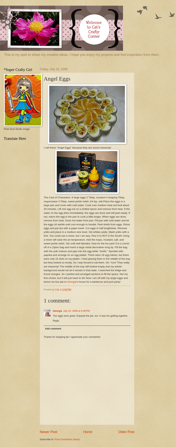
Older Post (126, 432)
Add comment (53, 328)
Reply (56, 320)
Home (87, 432)
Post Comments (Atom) (67, 439)
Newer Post (48, 432)
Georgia (71, 281)
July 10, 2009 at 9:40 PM (76, 310)
